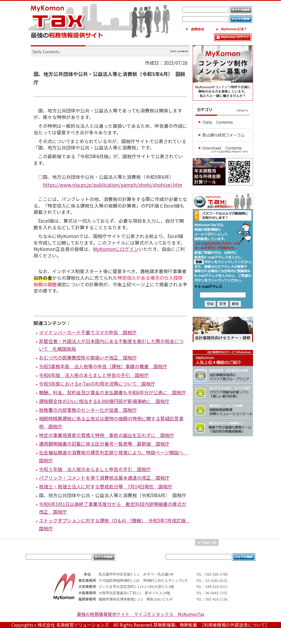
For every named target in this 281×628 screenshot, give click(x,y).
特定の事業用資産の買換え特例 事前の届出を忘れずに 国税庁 (106, 435)
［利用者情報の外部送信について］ (236, 625)
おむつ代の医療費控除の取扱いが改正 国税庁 (88, 357)
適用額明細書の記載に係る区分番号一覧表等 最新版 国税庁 (104, 443)
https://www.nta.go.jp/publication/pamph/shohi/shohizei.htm (112, 184)
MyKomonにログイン (116, 248)
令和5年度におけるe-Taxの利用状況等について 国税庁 (97, 383)
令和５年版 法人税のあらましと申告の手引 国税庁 (95, 469)
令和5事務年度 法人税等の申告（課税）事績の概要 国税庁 (103, 366)
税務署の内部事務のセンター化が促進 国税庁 (88, 409)
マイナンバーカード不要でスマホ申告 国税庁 (88, 332)
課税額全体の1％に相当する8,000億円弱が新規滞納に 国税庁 (104, 401)
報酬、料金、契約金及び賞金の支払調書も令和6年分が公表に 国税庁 (112, 392)
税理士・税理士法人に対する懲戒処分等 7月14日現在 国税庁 (105, 486)
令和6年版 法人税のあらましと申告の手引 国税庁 (94, 375)
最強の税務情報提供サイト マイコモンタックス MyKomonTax (140, 614)
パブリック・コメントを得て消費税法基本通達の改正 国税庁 (104, 477)
